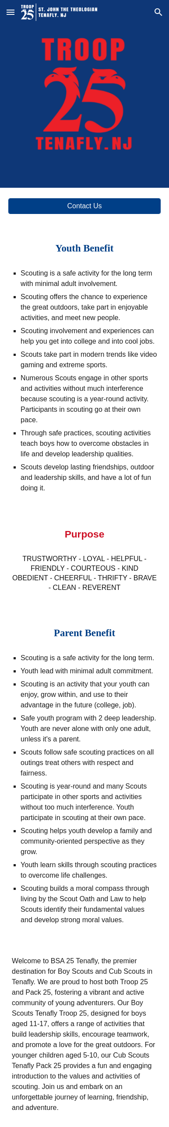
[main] (84, 248)
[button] (10, 12)
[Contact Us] (84, 206)
